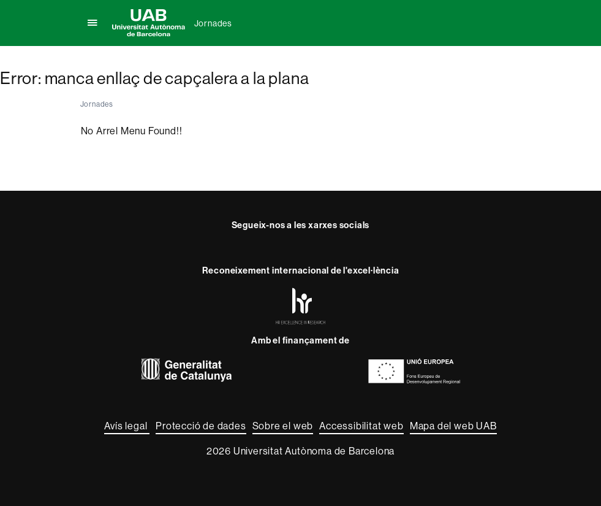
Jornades (213, 23)
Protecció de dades (201, 426)
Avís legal (126, 426)
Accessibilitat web (361, 426)
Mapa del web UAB (453, 426)
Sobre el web (283, 426)
